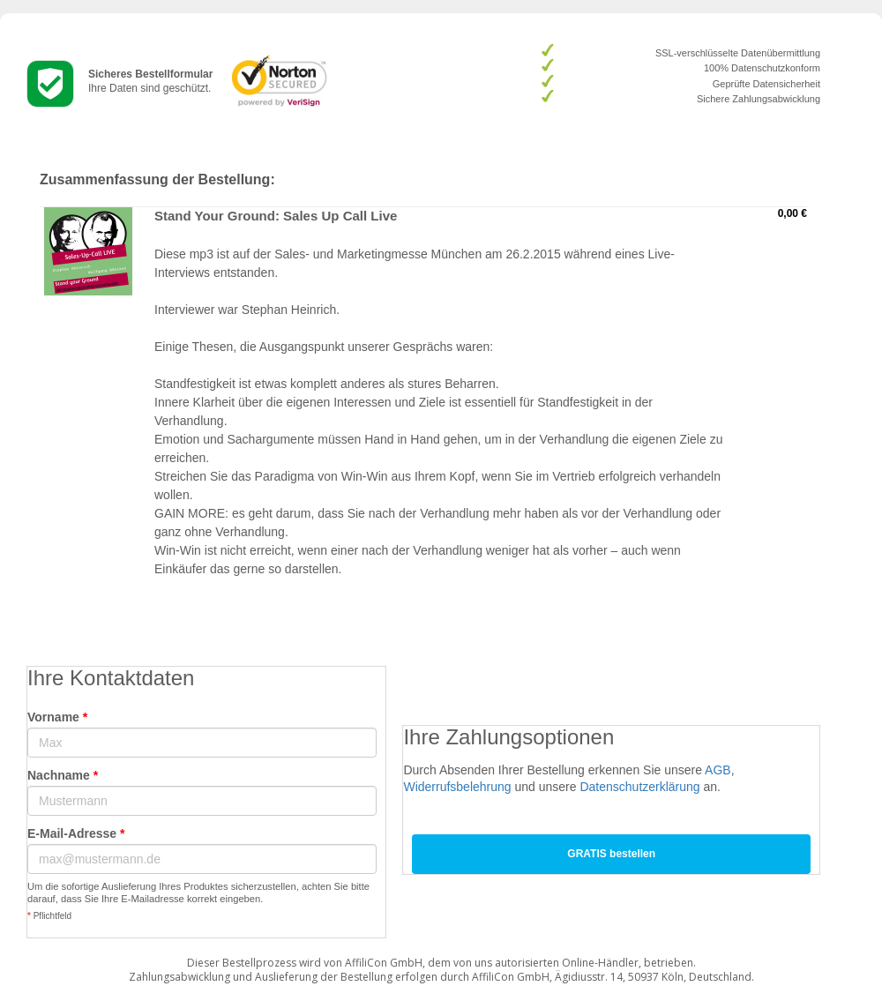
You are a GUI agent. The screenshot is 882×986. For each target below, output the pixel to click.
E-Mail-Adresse (76, 833)
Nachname (62, 775)
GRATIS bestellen (611, 854)
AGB (718, 770)
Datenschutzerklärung (639, 787)
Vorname (57, 717)
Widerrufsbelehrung (457, 787)
